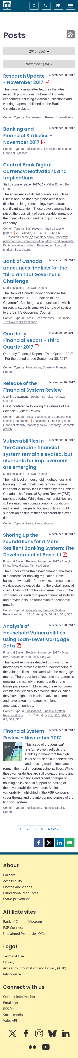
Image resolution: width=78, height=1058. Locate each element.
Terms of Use (13, 956)
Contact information (19, 996)
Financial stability (14, 425)
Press (29, 318)
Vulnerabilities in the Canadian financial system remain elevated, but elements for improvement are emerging (37, 454)
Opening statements (16, 420)
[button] (38, 842)
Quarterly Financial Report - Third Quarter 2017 (31, 340)
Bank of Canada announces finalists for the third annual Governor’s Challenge (35, 271)
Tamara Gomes (40, 565)
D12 (56, 715)
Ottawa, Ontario (37, 287)
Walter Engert (54, 184)
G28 (69, 614)
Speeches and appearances (53, 416)
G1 (50, 614)
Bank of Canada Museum (22, 921)
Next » (53, 829)
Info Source (12, 974)
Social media (13, 1014)
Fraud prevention (16, 899)
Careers (9, 875)
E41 (45, 233)
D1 (50, 715)
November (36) (39, 64)
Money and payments (59, 241)
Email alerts (12, 1002)
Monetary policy (44, 237)
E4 (39, 233)
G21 (62, 614)
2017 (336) (39, 51)
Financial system (59, 420)
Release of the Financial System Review (32, 386)
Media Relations (13, 287)
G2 (56, 614)
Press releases (44, 318)
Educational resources (20, 893)
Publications (33, 148)
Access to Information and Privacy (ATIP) (34, 968)
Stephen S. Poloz (41, 396)
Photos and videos (17, 887)
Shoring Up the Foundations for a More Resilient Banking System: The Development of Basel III (38, 545)
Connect (13, 927)
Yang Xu (45, 656)
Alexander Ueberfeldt (24, 656)
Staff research (34, 117)
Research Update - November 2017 (24, 79)
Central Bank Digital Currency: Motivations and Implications (35, 171)
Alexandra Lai (19, 565)
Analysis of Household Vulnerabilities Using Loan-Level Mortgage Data (36, 636)
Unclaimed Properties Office (25, 933)
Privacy (8, 962)
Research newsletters (59, 117)
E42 (52, 233)
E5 (58, 233)
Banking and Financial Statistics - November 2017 (27, 136)
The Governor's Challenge (20, 322)
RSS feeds (10, 1008)
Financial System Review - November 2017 (31, 561)
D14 (63, 715)
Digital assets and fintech (19, 245)
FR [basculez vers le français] (58, 5)
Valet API (10, 1020)
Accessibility (12, 881)
